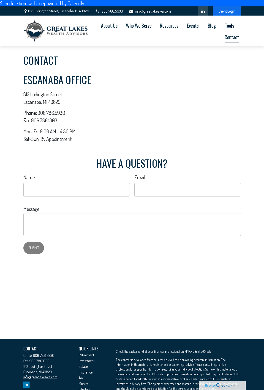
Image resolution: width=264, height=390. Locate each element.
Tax (81, 378)
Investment (87, 360)
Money (83, 383)
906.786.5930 (109, 11)
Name (29, 177)
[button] (109, 25)
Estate (83, 366)
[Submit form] (33, 248)
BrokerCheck (202, 351)
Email (139, 177)
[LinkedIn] (203, 11)
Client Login (226, 11)
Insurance (86, 372)
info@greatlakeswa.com (150, 11)
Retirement (86, 355)
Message (31, 209)
